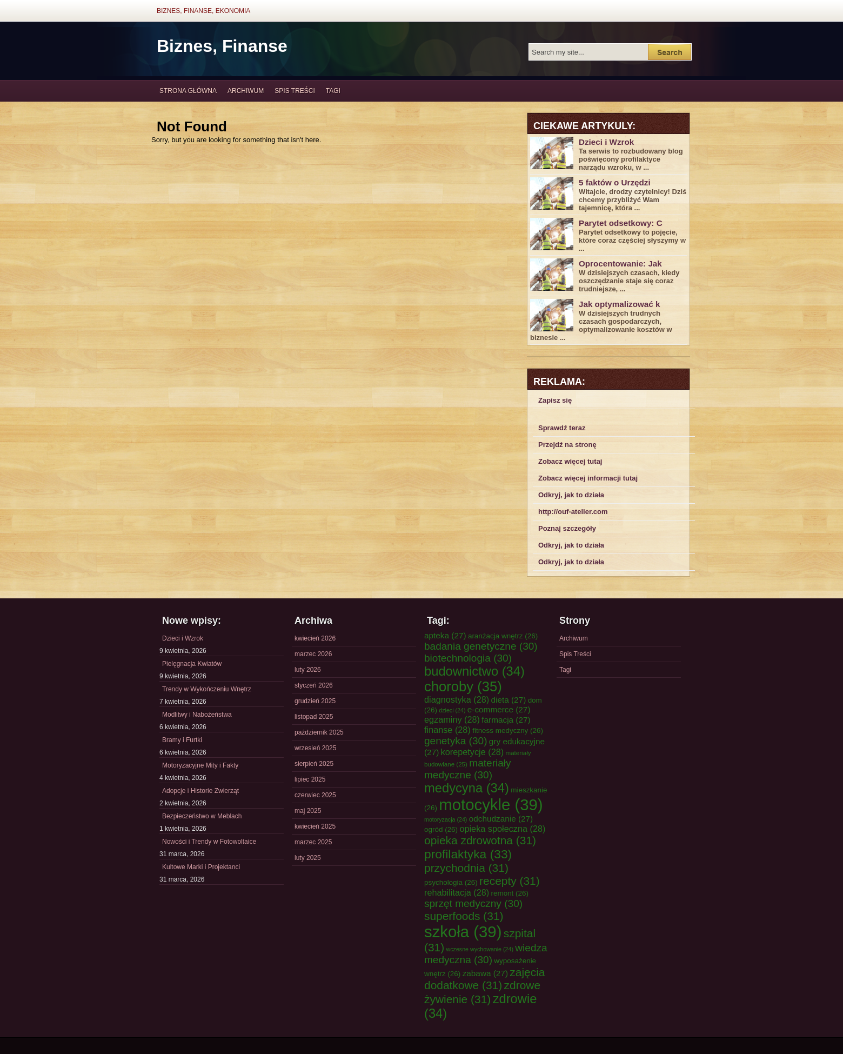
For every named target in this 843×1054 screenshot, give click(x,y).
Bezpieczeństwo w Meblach (202, 816)
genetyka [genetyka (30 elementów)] (455, 740)
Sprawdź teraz (561, 428)
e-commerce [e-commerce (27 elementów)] (499, 709)
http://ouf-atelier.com (573, 512)
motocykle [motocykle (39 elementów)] (491, 804)
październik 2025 (319, 732)
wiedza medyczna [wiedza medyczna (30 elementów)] (485, 953)
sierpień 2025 (314, 764)
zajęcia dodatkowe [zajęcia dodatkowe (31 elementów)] (484, 978)
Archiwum (246, 91)
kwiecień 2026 (315, 638)
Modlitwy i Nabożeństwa (197, 714)
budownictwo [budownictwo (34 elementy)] (474, 671)
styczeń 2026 (314, 685)
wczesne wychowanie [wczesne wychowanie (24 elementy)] (479, 949)
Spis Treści (295, 91)
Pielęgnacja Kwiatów (192, 664)
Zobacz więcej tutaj (570, 461)
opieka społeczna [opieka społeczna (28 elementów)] (502, 828)
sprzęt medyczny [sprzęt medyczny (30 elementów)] (473, 903)
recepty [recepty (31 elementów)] (509, 881)
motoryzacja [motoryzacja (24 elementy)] (445, 819)
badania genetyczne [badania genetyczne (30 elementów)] (481, 646)
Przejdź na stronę (567, 445)
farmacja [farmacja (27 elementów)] (505, 719)
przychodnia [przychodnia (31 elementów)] (466, 868)
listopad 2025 (314, 717)
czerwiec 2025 (315, 795)
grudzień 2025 (315, 701)
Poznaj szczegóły (567, 528)
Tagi (333, 91)
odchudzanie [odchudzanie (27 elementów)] (501, 818)
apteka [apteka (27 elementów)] (445, 635)
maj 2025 (308, 811)
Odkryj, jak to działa (571, 495)
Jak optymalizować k (619, 304)
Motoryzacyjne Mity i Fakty (200, 765)
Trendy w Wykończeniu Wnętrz (206, 689)
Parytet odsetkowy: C (621, 223)
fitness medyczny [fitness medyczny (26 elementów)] (507, 730)
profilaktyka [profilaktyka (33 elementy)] (468, 854)
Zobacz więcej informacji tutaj (588, 478)
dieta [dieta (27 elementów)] (508, 699)
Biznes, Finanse (222, 46)
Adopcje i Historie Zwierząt (200, 791)
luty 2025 (308, 858)
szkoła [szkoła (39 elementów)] (462, 931)
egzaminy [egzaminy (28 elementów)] (452, 719)
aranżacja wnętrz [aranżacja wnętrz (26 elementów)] (503, 636)
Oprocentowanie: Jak (620, 263)
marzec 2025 (313, 842)
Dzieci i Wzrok (606, 141)
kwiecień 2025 (315, 826)
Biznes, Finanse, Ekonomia (203, 11)
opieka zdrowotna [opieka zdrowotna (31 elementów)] (480, 840)
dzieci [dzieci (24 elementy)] (452, 710)
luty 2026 (308, 669)
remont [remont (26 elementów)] (509, 893)
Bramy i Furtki (182, 740)
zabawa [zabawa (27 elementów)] (485, 973)
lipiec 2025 (310, 779)
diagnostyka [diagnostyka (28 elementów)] (456, 699)
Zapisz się (555, 400)
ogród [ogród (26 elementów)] (441, 829)
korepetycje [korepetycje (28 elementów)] (472, 752)
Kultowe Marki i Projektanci (201, 867)
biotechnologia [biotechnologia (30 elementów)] (468, 658)
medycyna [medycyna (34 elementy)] (466, 788)
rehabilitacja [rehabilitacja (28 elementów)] (456, 892)
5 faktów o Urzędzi (615, 182)
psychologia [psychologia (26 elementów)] (451, 882)
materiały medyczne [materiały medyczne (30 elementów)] (467, 769)
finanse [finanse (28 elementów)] (447, 730)
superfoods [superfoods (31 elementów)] (464, 916)
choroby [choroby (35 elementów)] (463, 686)
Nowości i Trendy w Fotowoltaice (209, 841)
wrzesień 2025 (315, 748)
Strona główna (188, 91)
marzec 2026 (313, 654)
